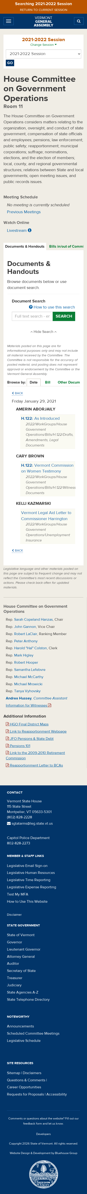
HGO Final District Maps (27, 724)
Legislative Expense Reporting (31, 887)
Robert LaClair (25, 634)
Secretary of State (21, 970)
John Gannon (25, 626)
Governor (14, 942)
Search (64, 316)
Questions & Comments (26, 1080)
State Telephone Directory (28, 999)
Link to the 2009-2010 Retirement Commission (35, 756)
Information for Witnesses (28, 705)
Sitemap (13, 1073)
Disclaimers (32, 1073)
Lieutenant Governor (23, 949)
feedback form (32, 1123)
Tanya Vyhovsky (27, 691)
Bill (47, 382)
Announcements (20, 1026)
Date (34, 382)
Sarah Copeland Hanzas (33, 619)
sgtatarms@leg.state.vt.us (30, 823)
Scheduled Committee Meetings (33, 1033)
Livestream (17, 230)
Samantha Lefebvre (29, 669)
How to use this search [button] (52, 307)
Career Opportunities (24, 1087)
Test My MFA (17, 894)
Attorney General (21, 956)
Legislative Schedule (24, 1040)
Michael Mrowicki (28, 684)
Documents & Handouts (25, 246)
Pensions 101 (18, 746)
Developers (43, 1134)
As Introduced (40, 418)
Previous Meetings (24, 212)
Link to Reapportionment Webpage (36, 731)
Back (17, 393)
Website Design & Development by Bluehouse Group (43, 1153)
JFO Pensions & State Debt (30, 738)
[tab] (25, 246)
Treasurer (14, 978)
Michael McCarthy (28, 677)
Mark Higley (23, 655)
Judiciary (14, 985)
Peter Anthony (26, 641)
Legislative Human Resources (31, 872)
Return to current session (43, 10)
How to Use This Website (27, 901)
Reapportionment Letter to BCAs (34, 765)
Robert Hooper (26, 662)
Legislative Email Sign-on (27, 865)
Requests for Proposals (25, 1094)
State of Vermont (21, 935)
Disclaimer (14, 915)
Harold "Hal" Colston (30, 648)
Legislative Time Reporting (28, 880)
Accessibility (56, 1094)
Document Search (43, 304)
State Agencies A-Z (22, 992)
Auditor (13, 963)
